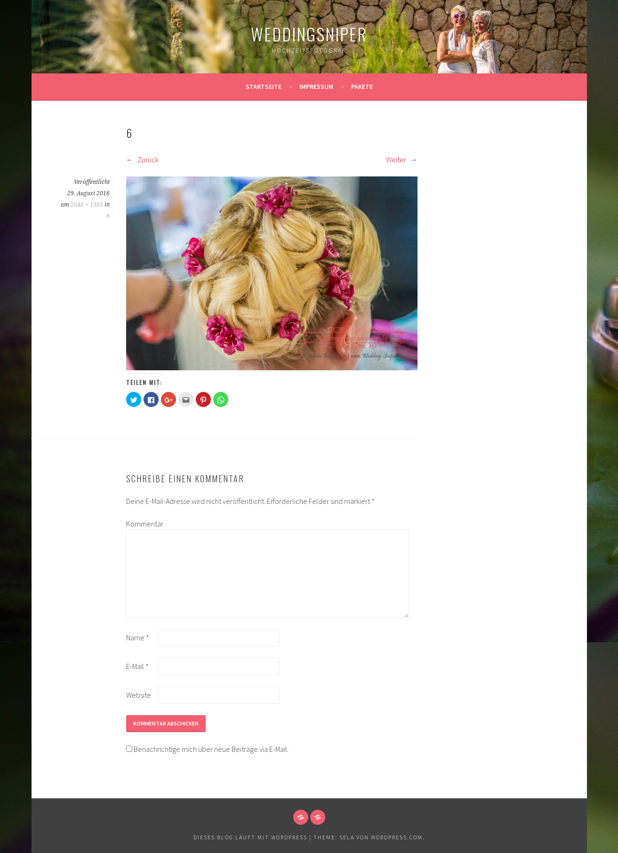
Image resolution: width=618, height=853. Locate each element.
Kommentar (141, 523)
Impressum (316, 86)
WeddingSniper (309, 33)
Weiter (401, 159)
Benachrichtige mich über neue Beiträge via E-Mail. (211, 749)
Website (138, 695)
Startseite (263, 86)
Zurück (142, 159)
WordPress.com (397, 837)
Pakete (362, 86)
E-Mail (137, 666)
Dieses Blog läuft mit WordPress (250, 837)
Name (137, 637)
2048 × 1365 (87, 204)
